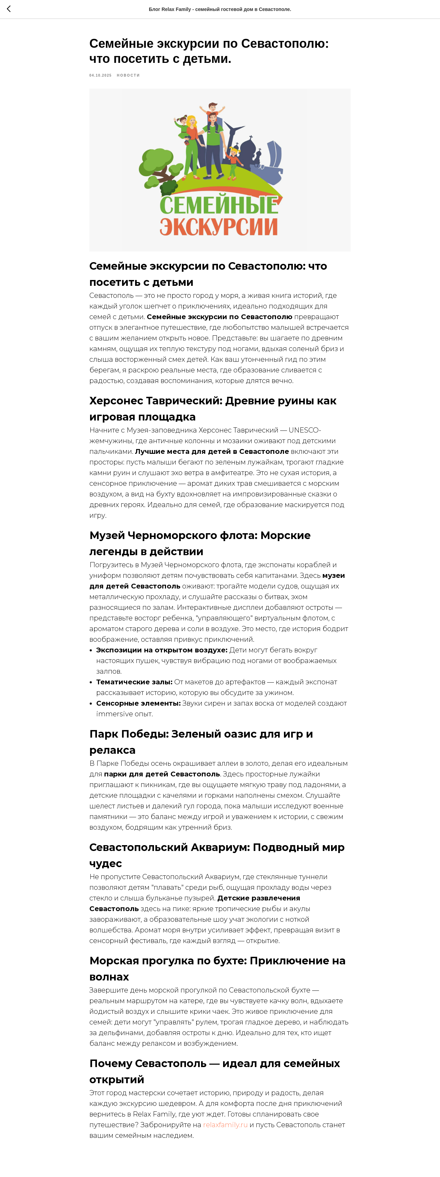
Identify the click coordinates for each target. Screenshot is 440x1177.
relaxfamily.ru (225, 1128)
